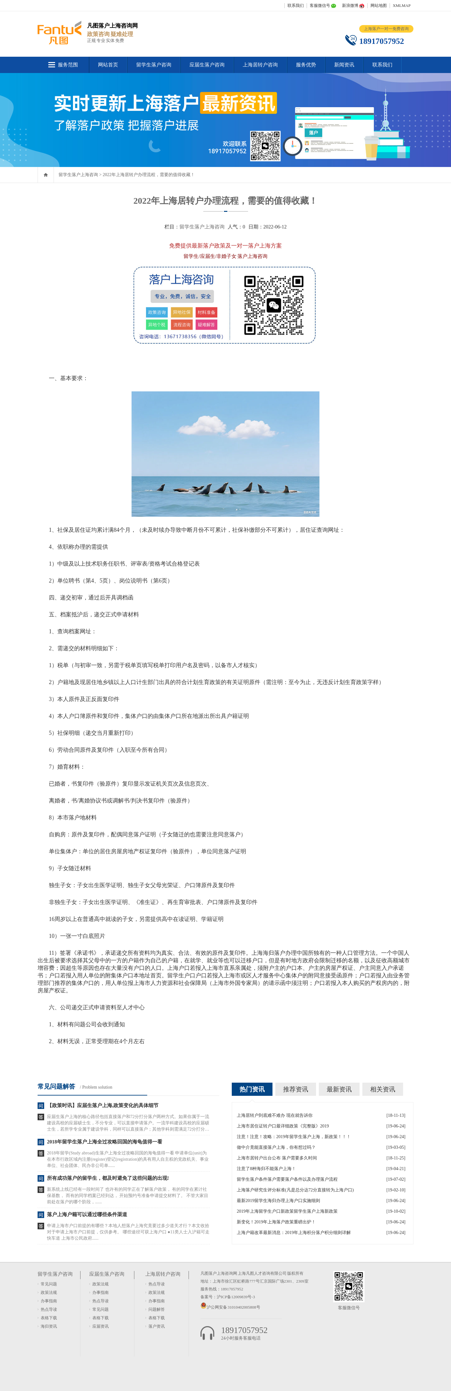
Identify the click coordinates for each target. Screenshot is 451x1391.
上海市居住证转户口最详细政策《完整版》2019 (283, 1126)
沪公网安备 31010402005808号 (233, 1307)
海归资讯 (49, 1326)
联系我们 (296, 5)
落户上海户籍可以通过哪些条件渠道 (87, 1214)
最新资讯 (339, 1089)
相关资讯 (382, 1089)
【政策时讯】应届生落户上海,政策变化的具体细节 (102, 1105)
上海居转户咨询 (260, 64)
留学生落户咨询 (153, 64)
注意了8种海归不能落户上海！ (266, 1168)
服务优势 (306, 64)
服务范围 (68, 64)
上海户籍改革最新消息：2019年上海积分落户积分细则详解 (294, 1232)
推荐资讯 (295, 1089)
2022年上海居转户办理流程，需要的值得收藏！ (149, 174)
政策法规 (49, 1292)
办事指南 (49, 1301)
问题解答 (156, 1309)
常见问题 (49, 1284)
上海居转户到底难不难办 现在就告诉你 (275, 1115)
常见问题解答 (56, 1086)
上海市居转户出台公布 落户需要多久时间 (277, 1158)
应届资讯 (100, 1326)
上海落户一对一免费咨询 (386, 28)
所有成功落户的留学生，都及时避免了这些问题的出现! (108, 1178)
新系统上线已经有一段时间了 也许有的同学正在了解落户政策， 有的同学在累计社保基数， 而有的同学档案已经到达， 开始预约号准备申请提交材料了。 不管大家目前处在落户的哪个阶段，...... (127, 1195)
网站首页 (108, 64)
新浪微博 (350, 5)
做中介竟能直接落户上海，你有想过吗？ (276, 1147)
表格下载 (49, 1317)
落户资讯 (156, 1326)
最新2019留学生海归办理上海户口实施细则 (278, 1200)
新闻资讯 (344, 64)
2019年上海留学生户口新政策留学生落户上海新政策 (287, 1211)
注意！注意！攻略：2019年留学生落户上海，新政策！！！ (294, 1136)
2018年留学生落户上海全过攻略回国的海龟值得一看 (104, 1141)
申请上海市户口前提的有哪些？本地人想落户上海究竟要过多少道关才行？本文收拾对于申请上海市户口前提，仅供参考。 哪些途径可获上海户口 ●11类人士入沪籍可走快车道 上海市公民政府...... (128, 1232)
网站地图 (379, 5)
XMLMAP (402, 5)
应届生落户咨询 (207, 64)
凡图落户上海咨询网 (218, 1273)
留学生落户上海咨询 (78, 174)
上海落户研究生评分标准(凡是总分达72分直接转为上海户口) (295, 1190)
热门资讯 (252, 1089)
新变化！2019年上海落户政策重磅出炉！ (276, 1222)
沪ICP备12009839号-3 (236, 1296)
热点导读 (49, 1309)
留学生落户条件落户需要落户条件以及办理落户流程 (287, 1179)
